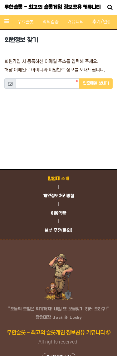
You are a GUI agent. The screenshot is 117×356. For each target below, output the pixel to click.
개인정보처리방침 (58, 196)
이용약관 (58, 213)
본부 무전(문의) (58, 230)
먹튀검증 (50, 21)
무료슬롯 (25, 21)
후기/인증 (101, 21)
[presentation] (58, 105)
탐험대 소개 (58, 178)
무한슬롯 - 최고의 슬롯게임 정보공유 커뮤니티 (52, 7)
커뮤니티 (75, 21)
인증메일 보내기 (96, 83)
